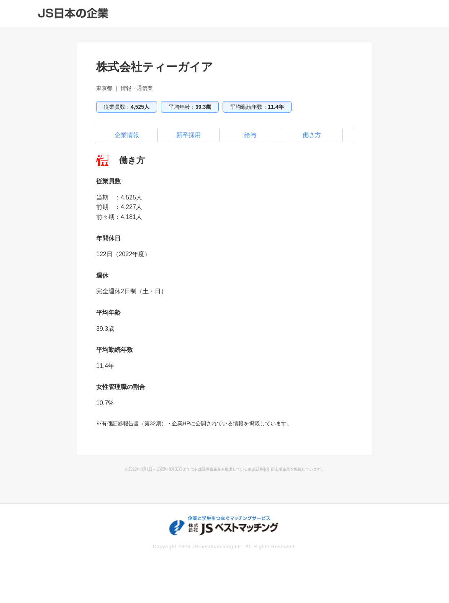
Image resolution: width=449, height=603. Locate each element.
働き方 (312, 135)
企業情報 (127, 135)
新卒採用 (188, 135)
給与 (250, 135)
